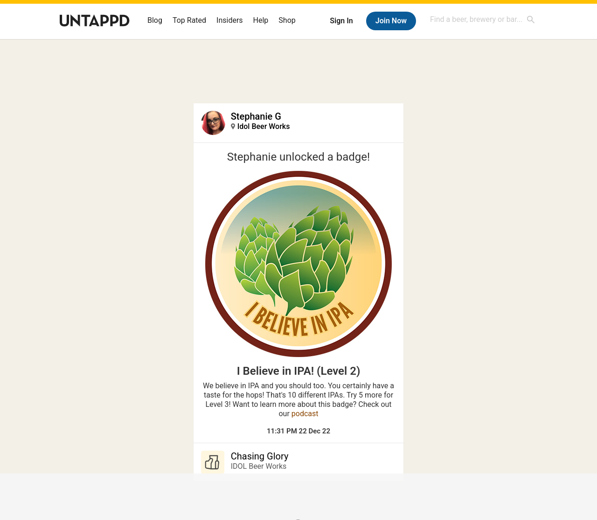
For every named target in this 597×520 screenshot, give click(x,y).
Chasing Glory (260, 456)
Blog (154, 20)
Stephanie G (256, 116)
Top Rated (189, 20)
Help (261, 20)
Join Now (391, 20)
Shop (286, 20)
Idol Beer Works (263, 126)
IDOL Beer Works (259, 466)
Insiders (229, 20)
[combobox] (482, 19)
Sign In (341, 20)
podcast (305, 413)
